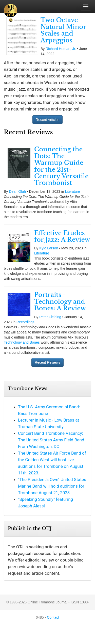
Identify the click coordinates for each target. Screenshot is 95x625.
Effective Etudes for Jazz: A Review (62, 236)
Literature (72, 191)
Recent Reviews (47, 362)
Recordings (25, 322)
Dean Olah (17, 191)
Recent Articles (47, 120)
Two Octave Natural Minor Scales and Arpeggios (63, 30)
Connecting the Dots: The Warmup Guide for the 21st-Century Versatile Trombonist (61, 166)
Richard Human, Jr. (61, 49)
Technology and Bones (22, 342)
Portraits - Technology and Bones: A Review (60, 301)
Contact (53, 617)
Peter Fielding (50, 317)
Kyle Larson (48, 248)
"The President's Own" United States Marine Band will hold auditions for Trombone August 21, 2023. (52, 486)
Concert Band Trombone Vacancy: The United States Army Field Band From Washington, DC (51, 440)
